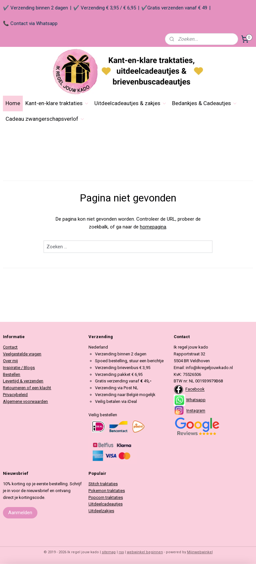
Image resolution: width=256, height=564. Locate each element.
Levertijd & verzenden (23, 380)
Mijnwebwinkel (200, 552)
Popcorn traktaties (105, 497)
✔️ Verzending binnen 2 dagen (35, 8)
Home (13, 103)
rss (121, 552)
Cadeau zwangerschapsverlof (45, 119)
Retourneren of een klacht (27, 387)
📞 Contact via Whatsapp (30, 23)
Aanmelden (20, 513)
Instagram (195, 410)
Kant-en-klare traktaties (57, 103)
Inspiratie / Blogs (19, 367)
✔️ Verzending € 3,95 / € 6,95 (104, 8)
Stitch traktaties (103, 483)
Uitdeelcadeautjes (105, 504)
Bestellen (11, 374)
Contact (10, 347)
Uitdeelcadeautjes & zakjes (130, 103)
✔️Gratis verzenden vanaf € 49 (174, 8)
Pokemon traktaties (106, 490)
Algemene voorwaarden (25, 401)
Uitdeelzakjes (101, 510)
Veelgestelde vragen (22, 353)
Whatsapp (196, 399)
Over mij (10, 360)
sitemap (109, 552)
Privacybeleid (15, 394)
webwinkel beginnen (145, 552)
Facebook (195, 389)
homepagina (153, 227)
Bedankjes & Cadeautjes (204, 103)
